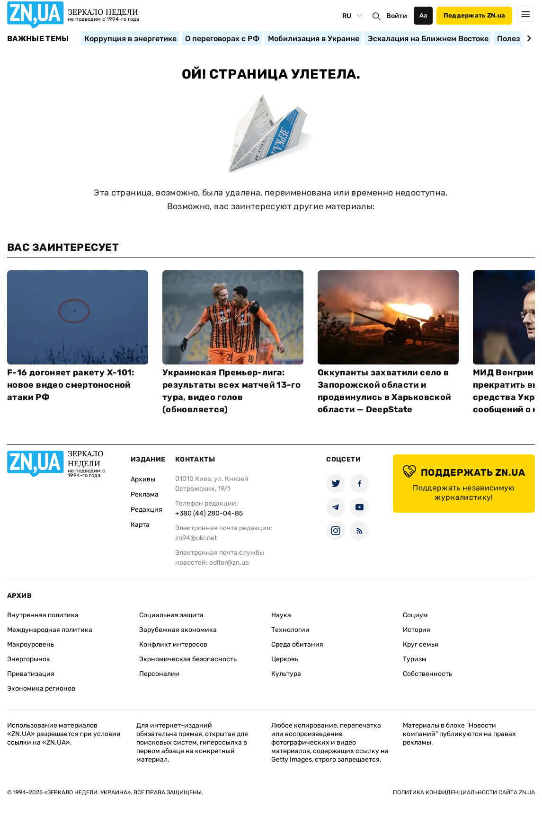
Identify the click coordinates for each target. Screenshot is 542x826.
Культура (286, 674)
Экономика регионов (41, 688)
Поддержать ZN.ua (474, 15)
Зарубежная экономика (178, 630)
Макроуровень (30, 644)
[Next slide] (527, 38)
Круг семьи (421, 644)
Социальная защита (171, 615)
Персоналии (159, 674)
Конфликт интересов (173, 644)
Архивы (143, 479)
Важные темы (38, 39)
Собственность (427, 674)
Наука (281, 615)
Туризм (414, 659)
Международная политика (49, 630)
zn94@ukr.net (196, 538)
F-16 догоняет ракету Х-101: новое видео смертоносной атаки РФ (70, 384)
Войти (396, 16)
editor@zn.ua (229, 563)
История (416, 630)
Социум (415, 615)
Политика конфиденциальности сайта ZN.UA (464, 792)
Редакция (146, 510)
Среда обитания (297, 644)
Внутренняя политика (43, 615)
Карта (140, 525)
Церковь (284, 659)
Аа (423, 15)
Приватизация (30, 674)
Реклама (145, 494)
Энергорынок (28, 659)
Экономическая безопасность (188, 659)
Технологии (290, 630)
